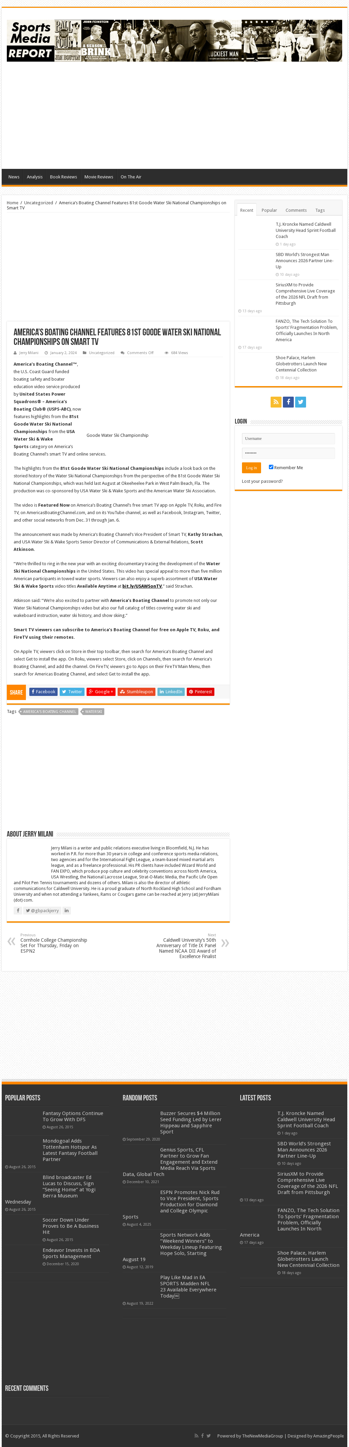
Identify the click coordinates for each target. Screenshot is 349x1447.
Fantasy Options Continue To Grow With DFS (73, 1116)
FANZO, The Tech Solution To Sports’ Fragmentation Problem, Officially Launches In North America (289, 1222)
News (14, 176)
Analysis (35, 176)
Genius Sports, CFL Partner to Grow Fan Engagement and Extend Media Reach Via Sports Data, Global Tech (170, 1162)
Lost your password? (262, 481)
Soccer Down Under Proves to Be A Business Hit (71, 1226)
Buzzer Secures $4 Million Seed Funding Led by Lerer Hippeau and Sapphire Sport (191, 1122)
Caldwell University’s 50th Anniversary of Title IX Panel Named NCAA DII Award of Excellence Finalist (181, 946)
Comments (296, 210)
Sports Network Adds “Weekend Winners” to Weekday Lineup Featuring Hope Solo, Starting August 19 (172, 1247)
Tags (320, 210)
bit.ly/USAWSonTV (142, 586)
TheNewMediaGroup (262, 1435)
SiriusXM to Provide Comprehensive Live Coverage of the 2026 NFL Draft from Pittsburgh (307, 1183)
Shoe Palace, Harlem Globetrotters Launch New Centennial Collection (301, 363)
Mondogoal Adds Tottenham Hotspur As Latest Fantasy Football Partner (70, 1150)
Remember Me (286, 467)
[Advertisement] (218, 114)
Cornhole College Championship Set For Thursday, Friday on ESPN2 (55, 943)
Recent (246, 210)
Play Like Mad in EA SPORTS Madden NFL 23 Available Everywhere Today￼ (188, 1286)
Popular (269, 210)
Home (12, 202)
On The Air (131, 176)
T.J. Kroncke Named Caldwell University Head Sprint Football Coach (306, 230)
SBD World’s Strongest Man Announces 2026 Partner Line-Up (305, 260)
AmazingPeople (328, 1435)
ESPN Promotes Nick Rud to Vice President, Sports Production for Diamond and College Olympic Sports (171, 1204)
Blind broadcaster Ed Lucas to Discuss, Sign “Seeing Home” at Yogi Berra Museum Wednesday (50, 1189)
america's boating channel (49, 712)
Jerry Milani (29, 353)
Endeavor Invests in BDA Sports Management (71, 1253)
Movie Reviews (99, 176)
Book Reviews (63, 176)
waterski (93, 712)
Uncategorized (38, 202)
